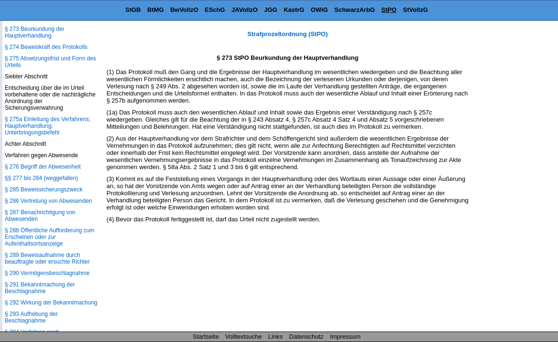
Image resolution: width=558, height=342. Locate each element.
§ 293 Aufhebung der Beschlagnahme (31, 317)
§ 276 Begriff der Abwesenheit (43, 166)
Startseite (206, 336)
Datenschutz (306, 336)
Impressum (345, 336)
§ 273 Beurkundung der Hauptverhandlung (34, 32)
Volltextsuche (243, 336)
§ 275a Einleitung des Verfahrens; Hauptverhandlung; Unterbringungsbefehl (47, 126)
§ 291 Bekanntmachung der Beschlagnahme (40, 287)
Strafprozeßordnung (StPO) (288, 34)
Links (275, 336)
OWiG (319, 9)
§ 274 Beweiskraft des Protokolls (46, 47)
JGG (270, 9)
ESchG (215, 9)
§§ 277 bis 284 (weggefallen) (41, 178)
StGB (133, 9)
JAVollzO (244, 9)
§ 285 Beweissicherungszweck (43, 189)
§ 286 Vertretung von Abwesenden (48, 201)
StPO (388, 9)
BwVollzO (184, 9)
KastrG (294, 9)
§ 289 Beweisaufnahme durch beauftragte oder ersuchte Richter (47, 258)
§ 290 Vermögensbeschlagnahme (47, 273)
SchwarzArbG (354, 9)
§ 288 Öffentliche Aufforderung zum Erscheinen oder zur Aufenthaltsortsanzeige (49, 237)
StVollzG (415, 9)
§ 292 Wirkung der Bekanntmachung (51, 302)
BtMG (155, 9)
